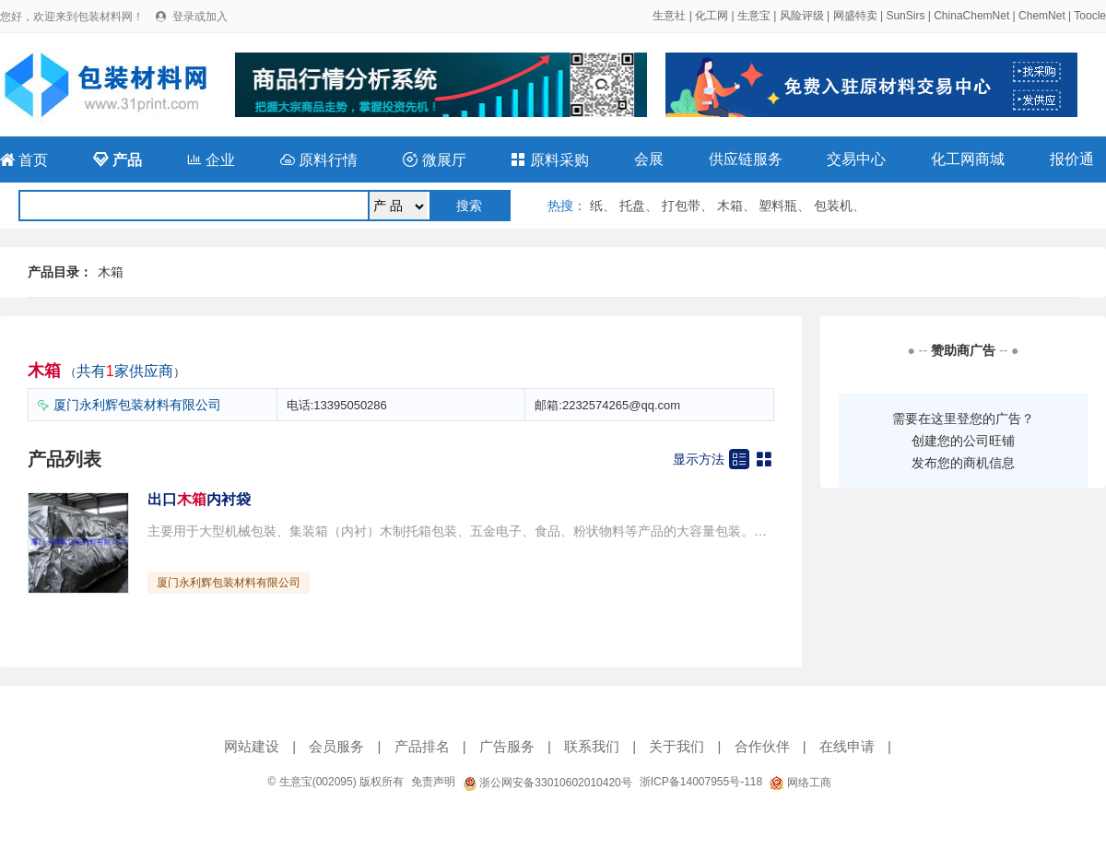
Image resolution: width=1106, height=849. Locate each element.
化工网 (711, 15)
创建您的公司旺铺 (963, 440)
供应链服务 (745, 159)
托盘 (632, 205)
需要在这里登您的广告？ (963, 418)
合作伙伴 (762, 746)
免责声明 (433, 781)
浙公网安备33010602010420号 (547, 782)
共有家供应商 (124, 371)
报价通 (1072, 159)
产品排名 (422, 746)
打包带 (681, 205)
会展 (649, 159)
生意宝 (754, 15)
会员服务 (336, 746)
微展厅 (434, 160)
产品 (117, 160)
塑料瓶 (778, 205)
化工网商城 (968, 159)
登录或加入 (200, 16)
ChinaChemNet (971, 15)
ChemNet (1041, 15)
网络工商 (800, 782)
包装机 (833, 205)
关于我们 (676, 746)
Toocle (1090, 15)
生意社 (669, 15)
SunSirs (905, 15)
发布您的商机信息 (963, 462)
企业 (211, 160)
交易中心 (856, 159)
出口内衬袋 (199, 499)
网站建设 (251, 746)
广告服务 (507, 746)
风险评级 (802, 15)
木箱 (730, 205)
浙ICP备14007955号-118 (701, 781)
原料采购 (549, 160)
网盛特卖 (855, 15)
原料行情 (319, 160)
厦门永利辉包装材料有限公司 (137, 404)
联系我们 (591, 746)
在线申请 (847, 746)
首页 (24, 160)
